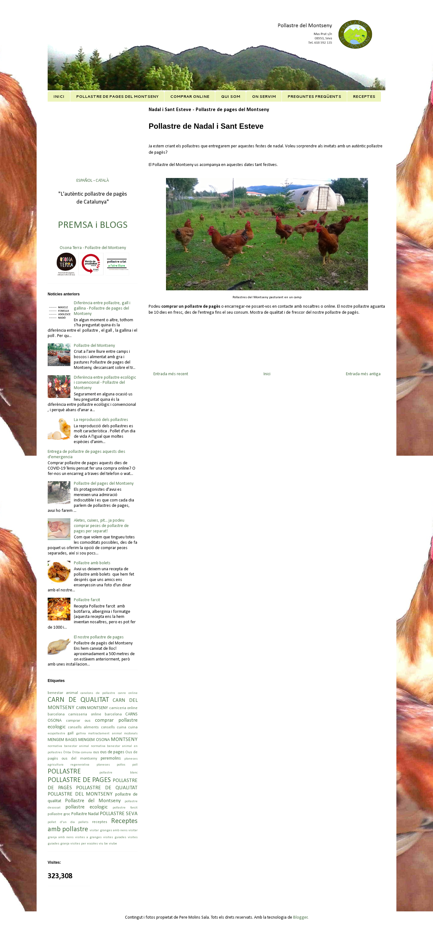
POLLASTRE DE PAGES (79, 780)
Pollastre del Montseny (94, 345)
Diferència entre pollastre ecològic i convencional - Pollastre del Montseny (105, 383)
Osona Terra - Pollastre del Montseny (93, 248)
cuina (133, 727)
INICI (58, 96)
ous (96, 752)
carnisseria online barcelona (95, 714)
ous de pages (112, 752)
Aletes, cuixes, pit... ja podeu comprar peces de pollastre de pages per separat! (101, 526)
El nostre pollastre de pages (99, 637)
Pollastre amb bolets (92, 563)
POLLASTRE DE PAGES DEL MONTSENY (117, 96)
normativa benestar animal (68, 746)
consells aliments (83, 727)
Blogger (300, 917)
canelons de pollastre (97, 693)
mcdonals (131, 733)
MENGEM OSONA (94, 739)
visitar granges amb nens (109, 830)
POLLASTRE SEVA (119, 813)
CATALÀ (102, 180)
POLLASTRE (64, 771)
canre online (128, 693)
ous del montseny (79, 759)
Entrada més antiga (363, 374)
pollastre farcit (125, 807)
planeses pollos (111, 765)
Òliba (67, 752)
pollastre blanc (118, 772)
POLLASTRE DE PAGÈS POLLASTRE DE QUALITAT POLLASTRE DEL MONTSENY (93, 787)
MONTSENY (124, 739)
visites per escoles (84, 843)
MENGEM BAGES (62, 739)
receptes (99, 822)
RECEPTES (364, 96)
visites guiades (114, 837)
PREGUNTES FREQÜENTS (314, 96)
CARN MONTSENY (92, 708)
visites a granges (88, 837)
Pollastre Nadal (85, 814)
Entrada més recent (170, 374)
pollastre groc (59, 814)
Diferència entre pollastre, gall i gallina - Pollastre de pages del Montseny (102, 308)
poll (135, 765)
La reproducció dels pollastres (101, 420)
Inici (267, 374)
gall (71, 733)
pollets (83, 822)
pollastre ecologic (86, 807)
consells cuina (113, 727)
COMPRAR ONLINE (189, 96)
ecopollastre (56, 733)
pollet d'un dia (61, 822)
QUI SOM (230, 96)
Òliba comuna (82, 752)
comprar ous (78, 721)
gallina (81, 733)
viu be (103, 843)
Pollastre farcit (87, 600)
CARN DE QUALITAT (78, 700)
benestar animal (63, 693)
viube (113, 843)
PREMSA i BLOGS (93, 225)
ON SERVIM (264, 96)
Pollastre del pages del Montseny (103, 483)
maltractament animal (105, 733)
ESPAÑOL (84, 180)
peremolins (111, 758)
